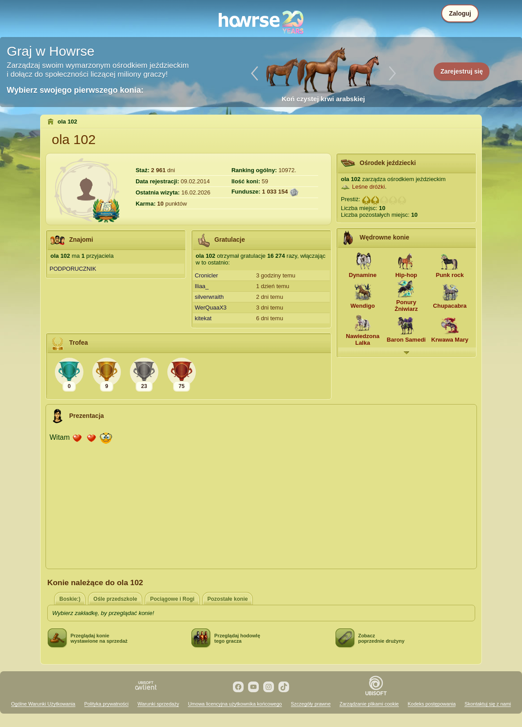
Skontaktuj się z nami (487, 703)
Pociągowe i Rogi (172, 599)
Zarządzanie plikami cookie (369, 703)
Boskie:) (69, 599)
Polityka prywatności (106, 703)
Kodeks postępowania (432, 703)
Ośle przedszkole (115, 599)
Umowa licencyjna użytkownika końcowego (235, 703)
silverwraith (209, 296)
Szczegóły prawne (311, 703)
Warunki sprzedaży (158, 703)
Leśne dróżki (368, 186)
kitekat (203, 318)
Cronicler (206, 275)
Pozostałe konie (227, 599)
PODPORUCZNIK (73, 268)
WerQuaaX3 (211, 307)
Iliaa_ (202, 286)
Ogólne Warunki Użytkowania (43, 703)
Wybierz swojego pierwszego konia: (75, 90)
